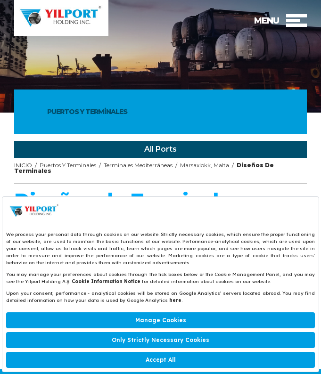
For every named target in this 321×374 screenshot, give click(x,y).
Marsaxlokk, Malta (204, 165)
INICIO (23, 165)
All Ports (160, 149)
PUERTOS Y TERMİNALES (87, 111)
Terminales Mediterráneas (138, 165)
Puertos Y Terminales (68, 165)
